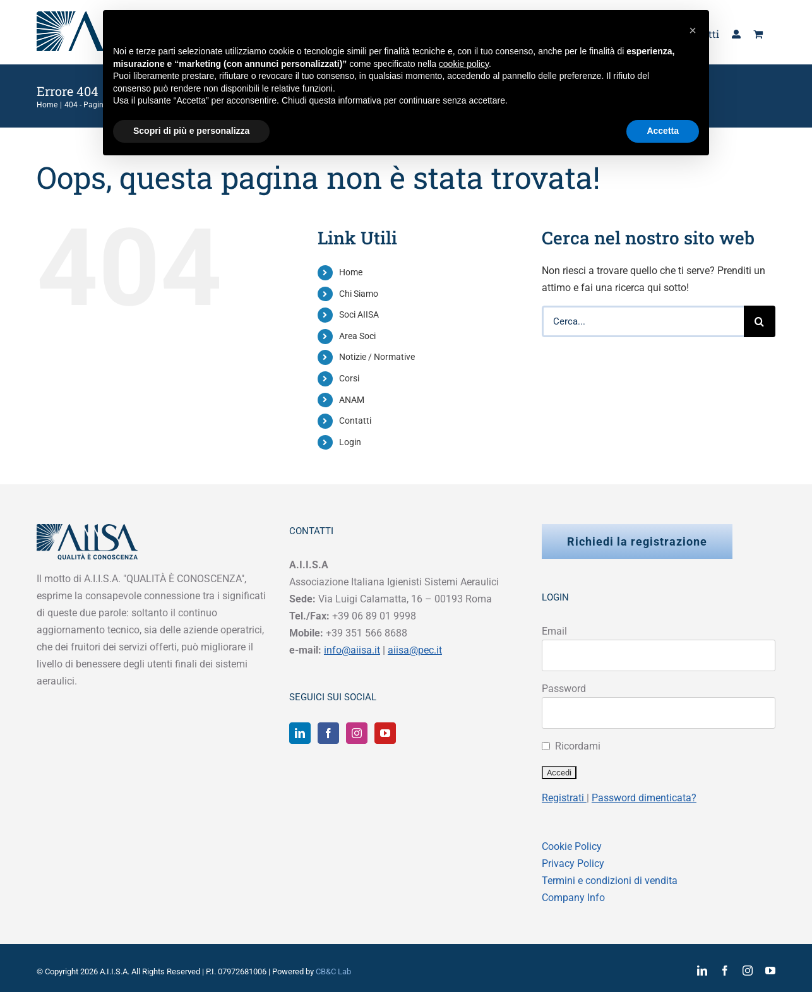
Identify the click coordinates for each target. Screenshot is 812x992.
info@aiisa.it (352, 650)
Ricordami (577, 746)
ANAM (351, 400)
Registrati (564, 798)
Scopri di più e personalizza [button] (191, 131)
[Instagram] (356, 733)
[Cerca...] (643, 321)
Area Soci (357, 336)
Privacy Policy (573, 863)
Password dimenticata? (644, 798)
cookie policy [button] (464, 64)
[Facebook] (328, 733)
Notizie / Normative (377, 357)
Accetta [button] (663, 131)
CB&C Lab (333, 971)
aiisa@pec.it (415, 650)
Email (554, 631)
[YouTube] (385, 733)
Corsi (349, 378)
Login (350, 442)
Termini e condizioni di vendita (610, 881)
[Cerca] (759, 321)
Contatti (355, 420)
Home (350, 272)
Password (564, 689)
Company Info (573, 898)
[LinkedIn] (300, 733)
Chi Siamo (358, 294)
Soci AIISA (359, 314)
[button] (693, 30)
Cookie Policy (572, 846)
